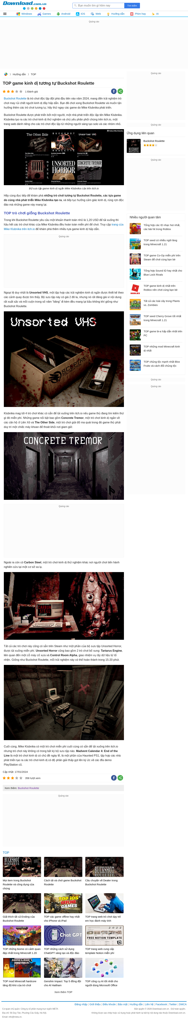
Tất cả (7, 14)
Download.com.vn (6, 75)
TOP (33, 74)
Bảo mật (122, 1004)
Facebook (161, 1004)
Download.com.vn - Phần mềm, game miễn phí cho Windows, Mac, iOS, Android (24, 5)
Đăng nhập (81, 1004)
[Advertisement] (94, 48)
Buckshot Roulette (15, 98)
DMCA (183, 1004)
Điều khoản (109, 1004)
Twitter (173, 1004)
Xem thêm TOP (63, 992)
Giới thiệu (95, 1004)
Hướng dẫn (19, 74)
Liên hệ (149, 1004)
